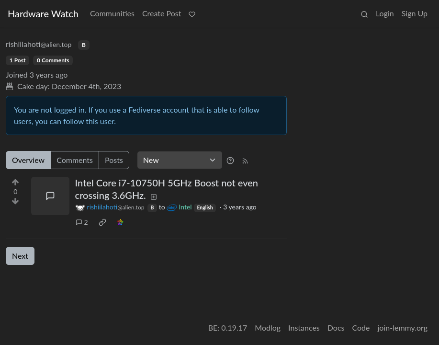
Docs (336, 327)
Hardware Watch (43, 13)
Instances (304, 327)
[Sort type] (180, 160)
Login (385, 13)
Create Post (161, 13)
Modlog (268, 327)
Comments (74, 159)
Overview (28, 159)
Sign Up (415, 13)
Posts (114, 159)
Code (361, 327)
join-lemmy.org (403, 327)
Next (20, 255)
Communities (112, 13)
